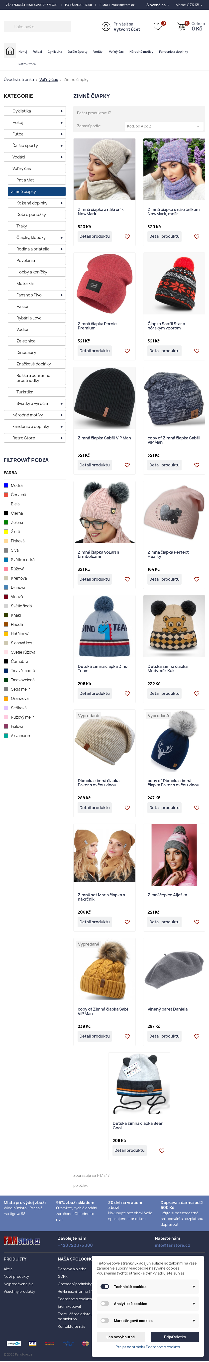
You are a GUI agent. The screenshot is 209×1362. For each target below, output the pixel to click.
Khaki (16, 615)
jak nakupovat (69, 1307)
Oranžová (20, 698)
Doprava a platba (72, 1270)
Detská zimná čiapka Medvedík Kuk (168, 669)
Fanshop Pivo (29, 295)
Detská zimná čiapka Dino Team (102, 669)
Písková (18, 541)
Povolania (25, 260)
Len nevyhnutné (120, 1337)
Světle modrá (23, 559)
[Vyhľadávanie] (37, 26)
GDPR (63, 1277)
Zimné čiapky (23, 191)
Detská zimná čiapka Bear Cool (138, 1127)
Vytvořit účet (127, 29)
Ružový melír (22, 717)
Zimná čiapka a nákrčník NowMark (101, 212)
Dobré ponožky (31, 214)
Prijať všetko (175, 1337)
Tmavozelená (23, 680)
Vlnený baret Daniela (168, 1010)
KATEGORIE (18, 95)
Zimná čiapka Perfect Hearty (168, 555)
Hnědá (17, 624)
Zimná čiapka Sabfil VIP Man (104, 438)
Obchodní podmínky (75, 1285)
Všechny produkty (19, 1292)
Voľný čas (116, 51)
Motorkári (25, 283)
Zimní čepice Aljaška (167, 896)
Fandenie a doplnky (173, 51)
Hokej (22, 51)
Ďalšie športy (78, 51)
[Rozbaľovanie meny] (195, 4)
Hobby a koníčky (31, 272)
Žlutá (15, 531)
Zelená (17, 522)
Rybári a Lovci (29, 318)
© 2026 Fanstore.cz (18, 1355)
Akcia (8, 1270)
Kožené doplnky (31, 203)
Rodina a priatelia (32, 249)
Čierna (17, 513)
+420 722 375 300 (45, 5)
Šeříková (19, 708)
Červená (18, 494)
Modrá (17, 485)
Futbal (37, 51)
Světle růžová (23, 652)
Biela (15, 504)
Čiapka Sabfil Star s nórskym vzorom (166, 326)
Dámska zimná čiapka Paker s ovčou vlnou (98, 783)
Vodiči (22, 329)
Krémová (19, 578)
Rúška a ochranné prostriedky (33, 378)
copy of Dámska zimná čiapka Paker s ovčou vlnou (173, 783)
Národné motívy (141, 51)
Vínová (17, 596)
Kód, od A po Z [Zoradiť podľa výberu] (164, 126)
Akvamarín (20, 735)
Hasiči (22, 306)
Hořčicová (20, 633)
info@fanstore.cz (123, 5)
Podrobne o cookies (75, 1300)
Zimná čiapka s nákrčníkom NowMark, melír (174, 212)
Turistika (24, 392)
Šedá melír (20, 689)
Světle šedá (21, 606)
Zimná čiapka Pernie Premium (97, 326)
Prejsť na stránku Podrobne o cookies (148, 1347)
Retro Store (27, 64)
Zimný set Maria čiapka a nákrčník (101, 898)
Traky (21, 226)
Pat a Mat (25, 180)
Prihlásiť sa (123, 24)
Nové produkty (16, 1277)
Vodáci (98, 51)
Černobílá (19, 661)
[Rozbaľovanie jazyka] (158, 4)
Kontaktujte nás (71, 1327)
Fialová (17, 726)
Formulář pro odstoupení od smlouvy (79, 1317)
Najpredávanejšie (19, 1285)
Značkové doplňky (33, 364)
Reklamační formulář (75, 1292)
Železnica (25, 341)
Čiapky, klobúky (31, 237)
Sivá (15, 550)
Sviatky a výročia (32, 403)
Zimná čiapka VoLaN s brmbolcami (98, 555)
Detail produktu (95, 236)
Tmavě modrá (23, 670)
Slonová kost (22, 643)
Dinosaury (26, 352)
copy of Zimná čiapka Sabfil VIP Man (174, 440)
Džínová (18, 587)
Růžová (17, 569)
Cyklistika (55, 51)
